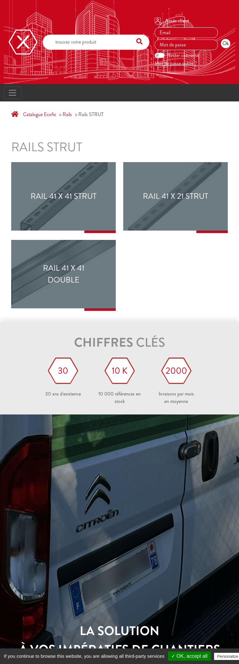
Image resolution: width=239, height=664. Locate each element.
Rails (67, 114)
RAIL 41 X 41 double (63, 274)
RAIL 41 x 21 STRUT (175, 196)
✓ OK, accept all (189, 656)
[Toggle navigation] (12, 93)
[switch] (160, 55)
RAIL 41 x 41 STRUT (63, 196)
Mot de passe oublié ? (176, 63)
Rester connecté (183, 55)
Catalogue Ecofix (39, 114)
